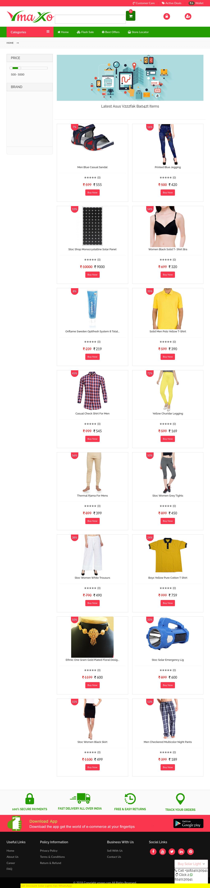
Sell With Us (114, 850)
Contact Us (114, 856)
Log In (171, 16)
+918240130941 (196, 870)
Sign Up (193, 16)
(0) (99, 177)
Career (11, 863)
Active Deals (171, 3)
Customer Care (144, 3)
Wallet (195, 3)
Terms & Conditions (52, 856)
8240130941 (184, 879)
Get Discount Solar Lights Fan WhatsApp (46, 885)
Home (10, 850)
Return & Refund (50, 863)
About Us (12, 856)
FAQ (9, 869)
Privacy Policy (48, 850)
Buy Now (92, 192)
